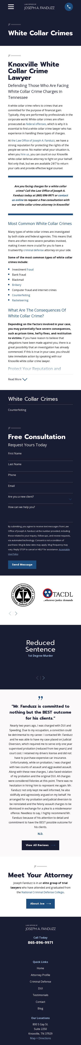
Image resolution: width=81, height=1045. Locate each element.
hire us (25, 154)
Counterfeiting (21, 295)
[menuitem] (40, 410)
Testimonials (40, 995)
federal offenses (36, 124)
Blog (40, 1008)
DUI (40, 988)
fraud (30, 269)
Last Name (14, 464)
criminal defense (33, 250)
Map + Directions (40, 1038)
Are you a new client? (21, 496)
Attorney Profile (40, 975)
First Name (15, 453)
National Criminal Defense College (42, 892)
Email (11, 485)
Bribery (16, 285)
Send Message (22, 565)
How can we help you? (21, 507)
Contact (40, 1002)
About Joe (40, 903)
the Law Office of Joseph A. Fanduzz (33, 140)
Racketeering (20, 300)
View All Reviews (40, 845)
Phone (12, 475)
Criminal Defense (40, 981)
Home (40, 968)
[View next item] (16, 613)
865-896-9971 (40, 942)
